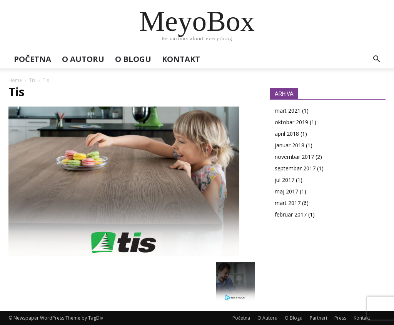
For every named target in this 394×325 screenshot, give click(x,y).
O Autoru (83, 59)
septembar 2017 (295, 168)
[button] (376, 59)
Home (15, 80)
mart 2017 (288, 203)
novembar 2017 (294, 156)
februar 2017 (291, 214)
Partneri (318, 318)
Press (340, 318)
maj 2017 (286, 191)
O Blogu (133, 59)
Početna (32, 59)
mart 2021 (288, 110)
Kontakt (181, 59)
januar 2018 (289, 145)
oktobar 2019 (291, 122)
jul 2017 (284, 179)
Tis (32, 80)
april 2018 (287, 133)
